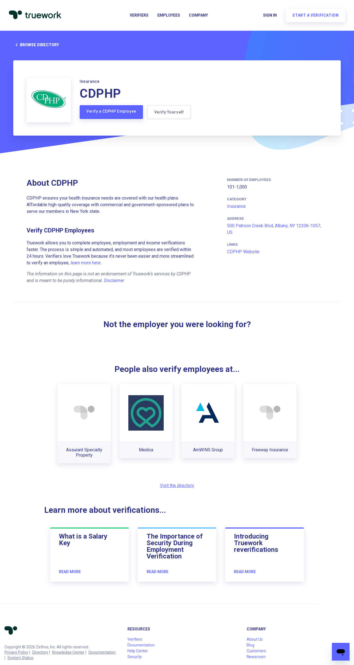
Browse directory (36, 44)
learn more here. (86, 262)
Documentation (102, 652)
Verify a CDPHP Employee (111, 111)
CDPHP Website (243, 251)
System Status (20, 658)
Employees (168, 15)
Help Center (137, 651)
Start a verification (315, 15)
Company (198, 15)
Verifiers (139, 15)
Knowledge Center (68, 652)
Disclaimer (114, 280)
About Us (255, 639)
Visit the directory (177, 485)
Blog (250, 645)
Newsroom (256, 656)
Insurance (236, 206)
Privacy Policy (16, 652)
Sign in (270, 15)
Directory (40, 652)
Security (134, 656)
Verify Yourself (169, 112)
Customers (256, 651)
